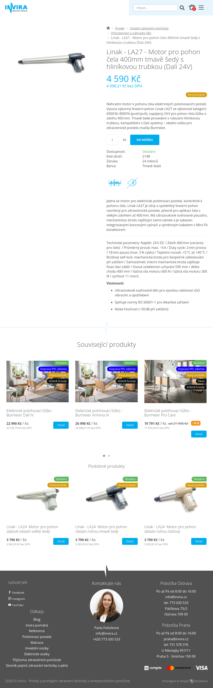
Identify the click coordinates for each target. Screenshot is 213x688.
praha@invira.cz (176, 639)
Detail (60, 425)
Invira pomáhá (37, 625)
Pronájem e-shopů (183, 681)
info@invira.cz (106, 634)
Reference (37, 631)
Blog (36, 620)
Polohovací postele (36, 637)
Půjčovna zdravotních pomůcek (37, 660)
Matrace (37, 643)
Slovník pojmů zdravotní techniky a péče (37, 666)
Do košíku (145, 140)
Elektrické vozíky (37, 654)
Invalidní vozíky (37, 649)
